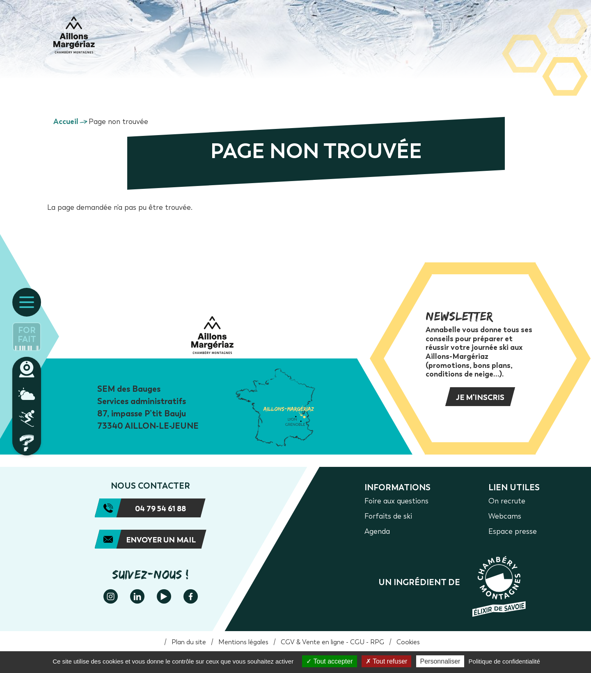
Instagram (110, 596)
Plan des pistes (26, 418)
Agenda (377, 531)
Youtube (164, 596)
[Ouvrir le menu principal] (26, 302)
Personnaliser (440, 661)
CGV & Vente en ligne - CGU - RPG (332, 642)
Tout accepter (329, 661)
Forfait (27, 334)
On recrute (506, 500)
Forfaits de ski (388, 516)
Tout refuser (387, 661)
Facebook (190, 596)
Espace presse (512, 531)
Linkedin (137, 596)
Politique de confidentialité (504, 661)
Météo (26, 393)
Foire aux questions (26, 443)
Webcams (26, 369)
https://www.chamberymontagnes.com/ (452, 586)
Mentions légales (243, 642)
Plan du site (189, 642)
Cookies (408, 642)
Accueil (65, 121)
